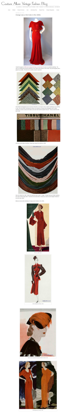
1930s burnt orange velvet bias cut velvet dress (33, 67)
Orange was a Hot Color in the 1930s (28, 15)
